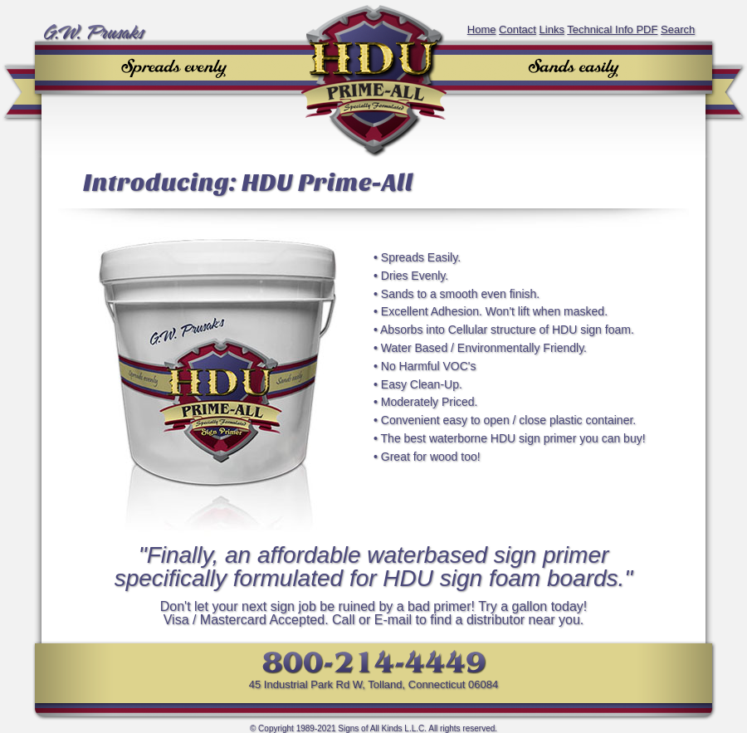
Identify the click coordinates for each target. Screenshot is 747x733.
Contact (517, 29)
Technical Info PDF (612, 29)
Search (678, 29)
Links (552, 29)
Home (481, 29)
